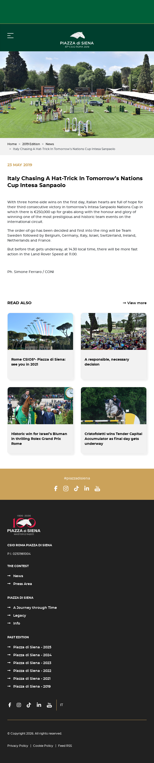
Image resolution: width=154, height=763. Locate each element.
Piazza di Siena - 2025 (31, 647)
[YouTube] (97, 488)
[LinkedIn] (86, 488)
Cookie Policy (43, 745)
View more (137, 303)
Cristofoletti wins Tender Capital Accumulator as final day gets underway (113, 439)
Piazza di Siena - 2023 (31, 663)
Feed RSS (65, 745)
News (17, 576)
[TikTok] (76, 488)
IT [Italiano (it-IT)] (61, 705)
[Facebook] (56, 488)
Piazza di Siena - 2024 (32, 655)
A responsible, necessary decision (107, 362)
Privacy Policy (17, 745)
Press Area (22, 584)
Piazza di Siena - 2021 (31, 679)
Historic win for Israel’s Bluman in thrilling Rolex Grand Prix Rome (39, 439)
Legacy (19, 615)
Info (16, 623)
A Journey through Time (34, 608)
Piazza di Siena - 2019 (31, 686)
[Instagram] (65, 488)
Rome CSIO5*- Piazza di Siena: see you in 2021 (38, 362)
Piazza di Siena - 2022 (31, 671)
